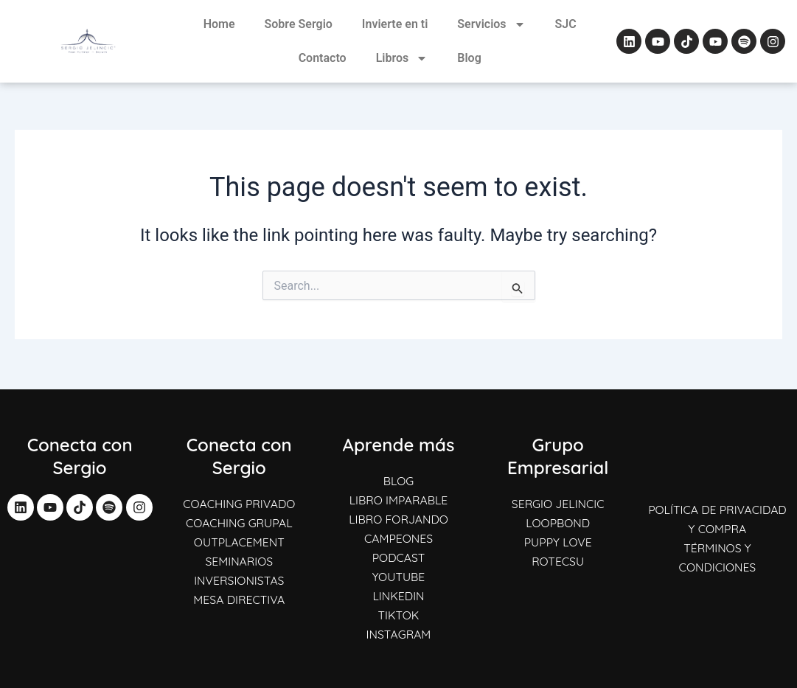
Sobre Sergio (299, 24)
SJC (566, 24)
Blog (469, 58)
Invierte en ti (395, 24)
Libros (402, 58)
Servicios (491, 24)
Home (219, 24)
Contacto (323, 58)
